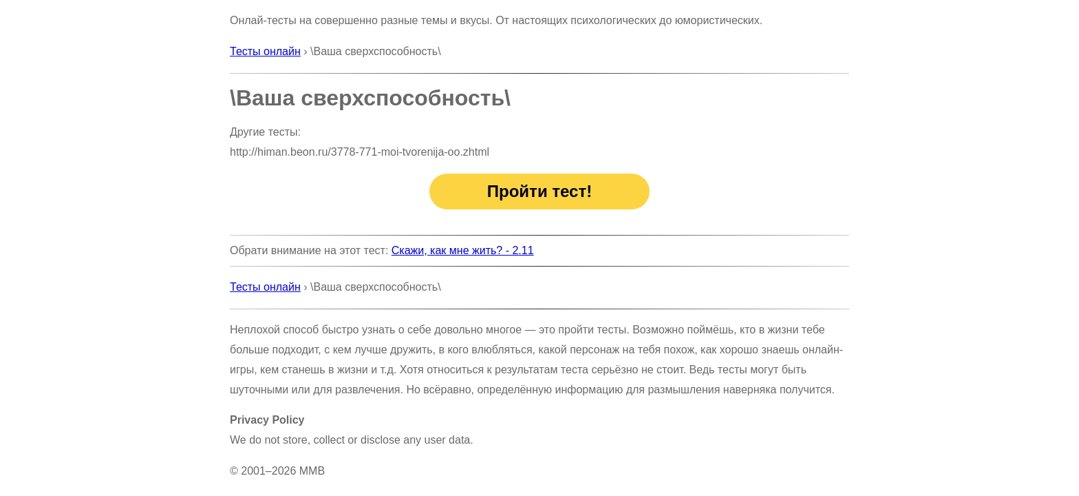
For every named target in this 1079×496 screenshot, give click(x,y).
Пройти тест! (539, 191)
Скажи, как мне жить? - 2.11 (463, 250)
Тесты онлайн (265, 51)
